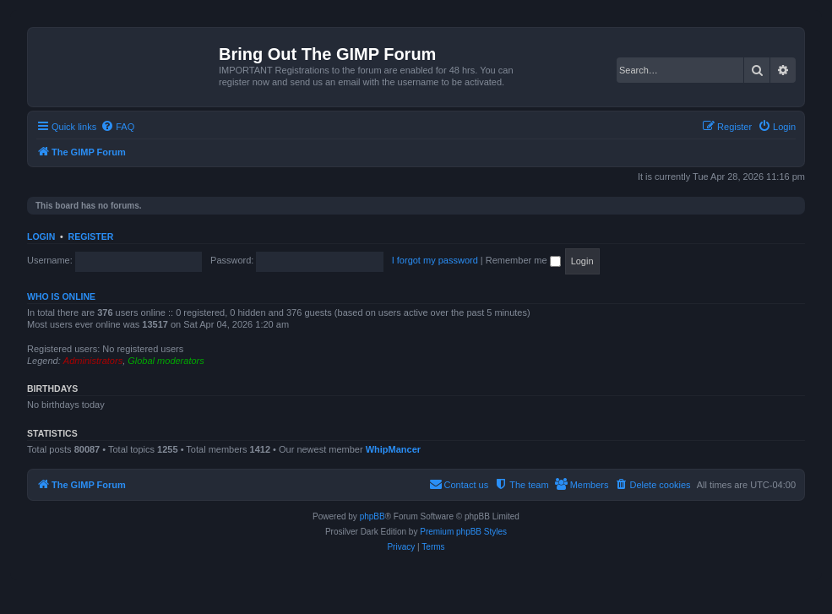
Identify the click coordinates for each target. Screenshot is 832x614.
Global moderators (166, 361)
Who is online (61, 296)
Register (91, 236)
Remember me (523, 260)
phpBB (372, 516)
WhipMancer (393, 449)
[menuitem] (117, 127)
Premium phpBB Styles (463, 531)
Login (41, 236)
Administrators (92, 361)
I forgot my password (435, 260)
